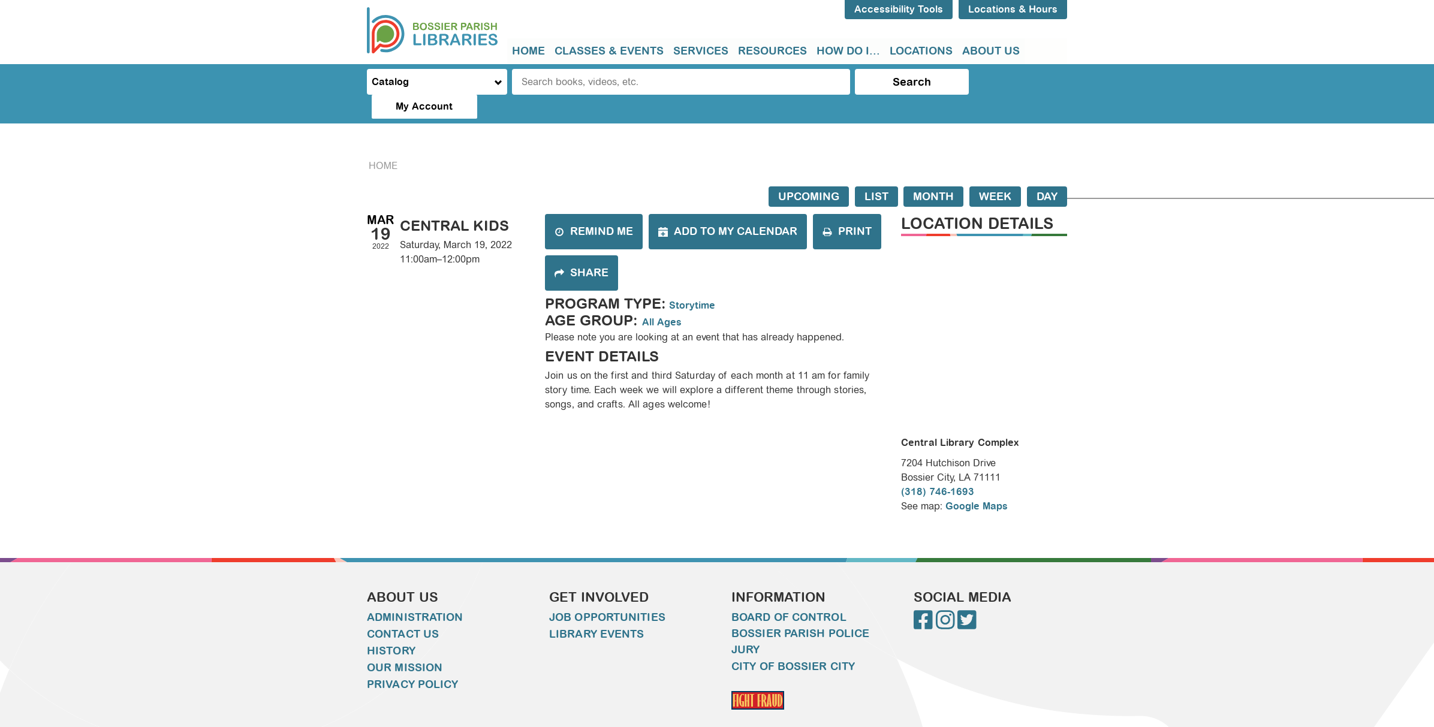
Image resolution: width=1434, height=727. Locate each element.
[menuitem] (528, 51)
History (391, 627)
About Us (991, 51)
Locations (921, 51)
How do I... (848, 51)
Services (700, 51)
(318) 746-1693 (937, 467)
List (876, 172)
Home (528, 51)
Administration (415, 593)
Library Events (596, 610)
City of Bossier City (793, 642)
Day (1047, 172)
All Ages (662, 298)
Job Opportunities (607, 593)
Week (995, 172)
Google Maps (976, 482)
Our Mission (404, 643)
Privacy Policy (412, 660)
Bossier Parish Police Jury (800, 617)
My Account (1017, 82)
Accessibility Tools (898, 9)
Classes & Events (609, 51)
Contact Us (403, 610)
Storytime (692, 281)
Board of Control (788, 593)
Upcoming (808, 172)
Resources (772, 51)
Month (933, 172)
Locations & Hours (1013, 9)
